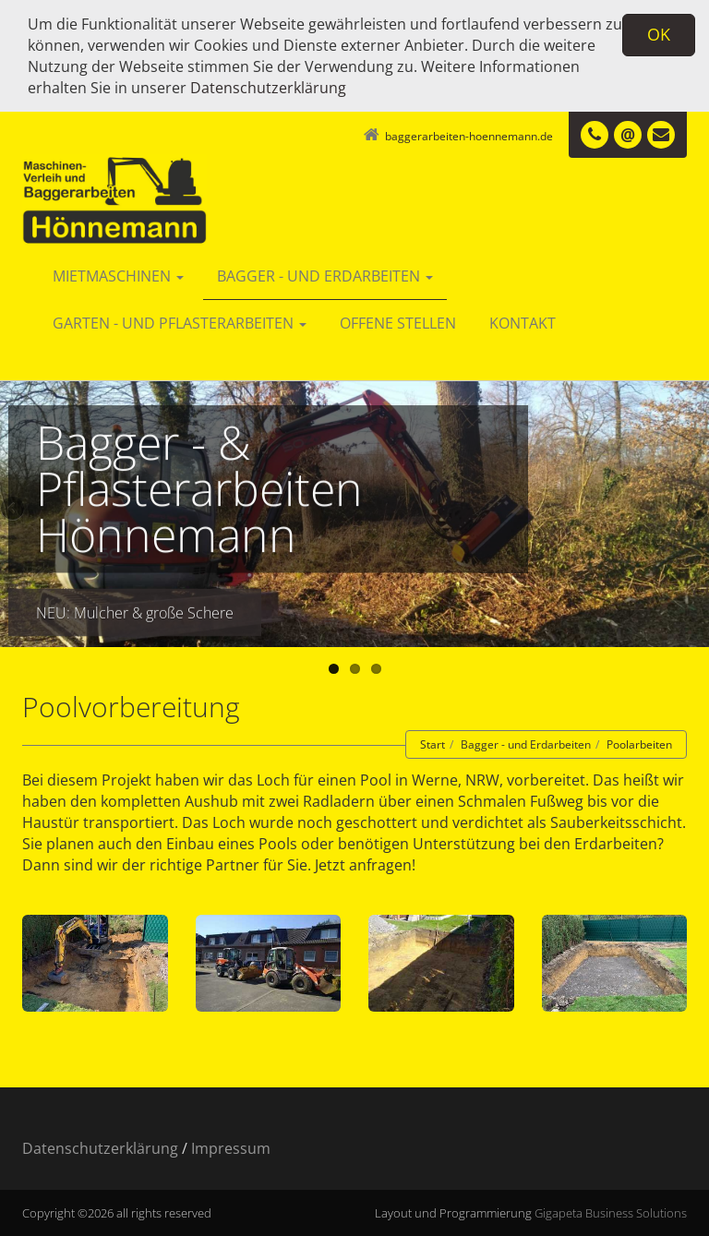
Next (695, 509)
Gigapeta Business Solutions (611, 1213)
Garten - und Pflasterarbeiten (179, 323)
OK (658, 34)
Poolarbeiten (639, 744)
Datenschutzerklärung (268, 88)
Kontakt (522, 323)
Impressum (230, 1148)
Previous (14, 509)
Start (432, 744)
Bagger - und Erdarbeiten (325, 276)
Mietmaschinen (118, 276)
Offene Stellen (398, 323)
